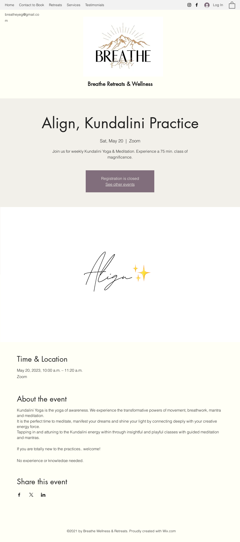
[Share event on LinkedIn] (43, 495)
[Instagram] (189, 4)
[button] (232, 5)
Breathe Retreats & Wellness (121, 84)
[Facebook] (196, 4)
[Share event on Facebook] (19, 495)
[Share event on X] (31, 495)
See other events (120, 184)
